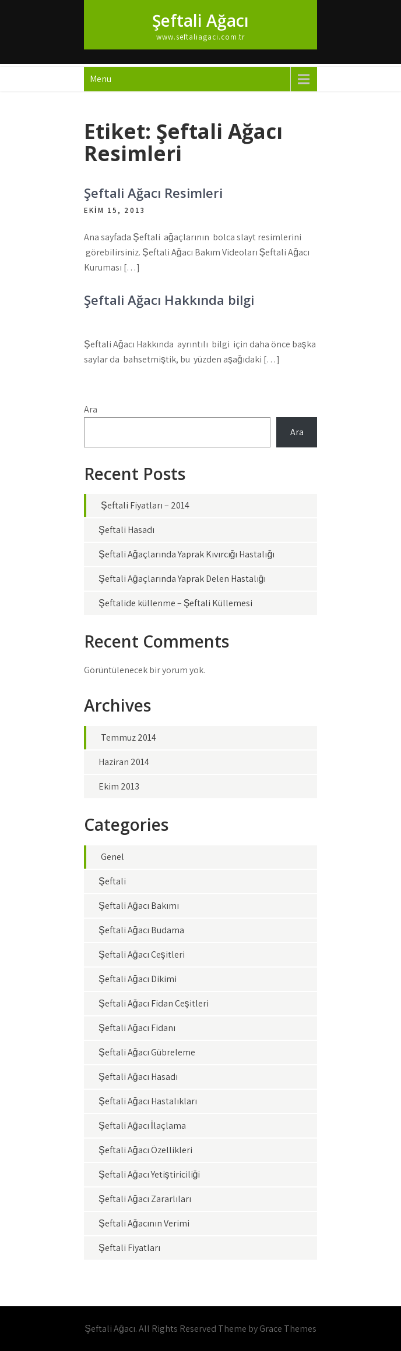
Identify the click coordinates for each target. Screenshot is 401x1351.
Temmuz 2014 (128, 737)
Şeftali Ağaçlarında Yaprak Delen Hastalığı (182, 579)
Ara (90, 409)
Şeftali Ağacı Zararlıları (145, 1199)
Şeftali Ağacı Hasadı (138, 1077)
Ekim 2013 (119, 786)
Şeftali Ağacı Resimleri (153, 192)
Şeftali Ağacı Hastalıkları (148, 1101)
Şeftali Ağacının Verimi (144, 1223)
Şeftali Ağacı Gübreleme (147, 1052)
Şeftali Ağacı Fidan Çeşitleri (154, 1003)
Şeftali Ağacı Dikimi (138, 979)
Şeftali (112, 881)
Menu (100, 79)
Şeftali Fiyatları (129, 1248)
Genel (112, 857)
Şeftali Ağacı (200, 20)
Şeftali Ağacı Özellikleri (145, 1150)
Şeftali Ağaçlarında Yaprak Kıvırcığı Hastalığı (187, 554)
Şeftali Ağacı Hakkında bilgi (169, 299)
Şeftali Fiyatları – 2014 (145, 505)
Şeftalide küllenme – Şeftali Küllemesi (175, 603)
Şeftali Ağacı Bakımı (139, 906)
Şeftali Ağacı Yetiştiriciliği (149, 1174)
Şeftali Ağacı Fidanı (137, 1028)
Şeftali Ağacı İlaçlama (142, 1125)
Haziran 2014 (124, 762)
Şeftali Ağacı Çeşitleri (142, 954)
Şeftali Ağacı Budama (141, 930)
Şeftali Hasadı (126, 530)
